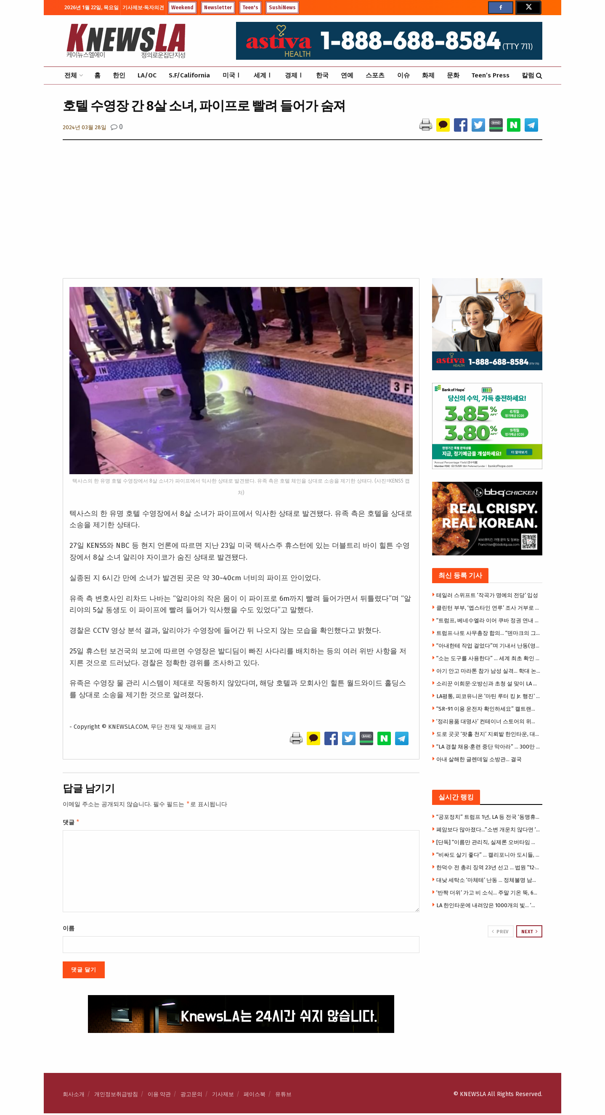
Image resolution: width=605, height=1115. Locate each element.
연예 (347, 75)
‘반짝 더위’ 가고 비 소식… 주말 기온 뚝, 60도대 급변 (488, 892)
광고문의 (191, 1096)
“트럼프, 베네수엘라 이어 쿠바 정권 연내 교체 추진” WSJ (488, 620)
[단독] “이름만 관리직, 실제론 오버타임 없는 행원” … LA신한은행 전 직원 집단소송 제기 (488, 842)
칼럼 (528, 75)
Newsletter (218, 8)
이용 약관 (159, 1096)
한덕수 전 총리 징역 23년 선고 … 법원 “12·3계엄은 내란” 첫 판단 (488, 867)
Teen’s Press (490, 75)
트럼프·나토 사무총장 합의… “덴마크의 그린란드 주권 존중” (488, 633)
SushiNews (282, 8)
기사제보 (223, 1096)
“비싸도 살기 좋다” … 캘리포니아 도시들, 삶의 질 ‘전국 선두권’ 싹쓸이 (488, 855)
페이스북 (254, 1096)
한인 (119, 75)
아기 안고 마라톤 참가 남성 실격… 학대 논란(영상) (488, 671)
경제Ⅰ (294, 75)
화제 (428, 75)
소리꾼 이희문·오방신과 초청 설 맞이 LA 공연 (488, 683)
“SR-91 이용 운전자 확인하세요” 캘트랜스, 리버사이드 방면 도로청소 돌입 (488, 709)
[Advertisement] (302, 215)
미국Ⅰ (232, 75)
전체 (70, 75)
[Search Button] (539, 75)
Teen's (250, 8)
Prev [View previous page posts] (500, 931)
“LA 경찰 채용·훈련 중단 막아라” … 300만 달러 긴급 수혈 (488, 746)
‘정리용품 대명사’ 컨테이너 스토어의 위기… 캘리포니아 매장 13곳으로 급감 (488, 721)
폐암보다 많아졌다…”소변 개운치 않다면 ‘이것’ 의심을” (488, 829)
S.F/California (189, 75)
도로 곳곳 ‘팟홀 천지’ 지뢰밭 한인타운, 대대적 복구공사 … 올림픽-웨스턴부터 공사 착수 (488, 734)
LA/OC (147, 75)
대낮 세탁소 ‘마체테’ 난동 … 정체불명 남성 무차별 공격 (488, 880)
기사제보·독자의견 (143, 8)
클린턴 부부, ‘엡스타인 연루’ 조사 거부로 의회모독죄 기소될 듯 (488, 608)
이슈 (403, 75)
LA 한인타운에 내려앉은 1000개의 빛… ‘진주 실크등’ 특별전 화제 (488, 905)
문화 (453, 75)
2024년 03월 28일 (84, 127)
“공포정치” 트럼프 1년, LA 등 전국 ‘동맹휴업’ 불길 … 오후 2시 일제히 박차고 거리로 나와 (488, 817)
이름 (68, 930)
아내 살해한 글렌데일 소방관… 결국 (479, 759)
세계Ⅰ (263, 75)
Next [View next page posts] (529, 931)
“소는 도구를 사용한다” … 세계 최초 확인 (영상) (488, 658)
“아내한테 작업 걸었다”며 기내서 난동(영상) (488, 645)
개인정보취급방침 (116, 1096)
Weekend (182, 8)
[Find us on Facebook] (500, 7)
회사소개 (74, 1096)
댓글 (71, 823)
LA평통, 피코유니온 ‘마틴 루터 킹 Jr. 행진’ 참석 (488, 696)
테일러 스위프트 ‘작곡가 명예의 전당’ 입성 (487, 595)
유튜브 (283, 1096)
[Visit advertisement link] (487, 969)
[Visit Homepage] (126, 41)
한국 (322, 75)
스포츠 (375, 75)
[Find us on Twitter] (528, 7)
